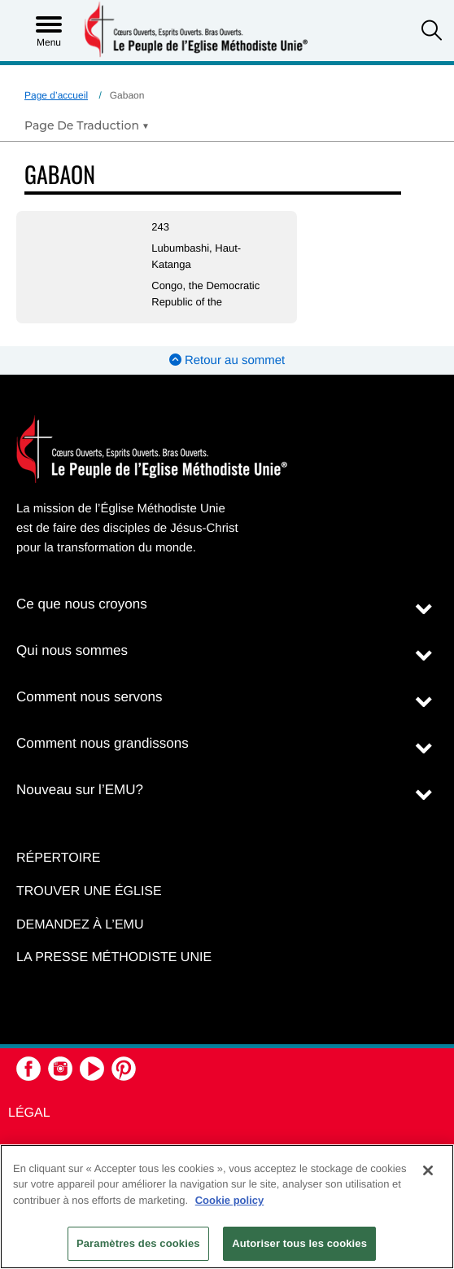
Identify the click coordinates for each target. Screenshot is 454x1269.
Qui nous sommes (72, 650)
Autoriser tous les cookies (299, 1243)
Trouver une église (89, 891)
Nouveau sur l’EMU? (79, 789)
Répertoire (58, 858)
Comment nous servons (89, 697)
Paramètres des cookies (138, 1243)
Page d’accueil (56, 95)
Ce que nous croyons (81, 604)
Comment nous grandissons (102, 743)
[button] (431, 32)
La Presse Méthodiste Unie (114, 957)
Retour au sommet (227, 360)
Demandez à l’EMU (79, 925)
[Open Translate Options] (86, 125)
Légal (29, 1113)
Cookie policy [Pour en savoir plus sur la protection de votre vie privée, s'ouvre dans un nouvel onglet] (229, 1200)
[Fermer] (428, 1170)
